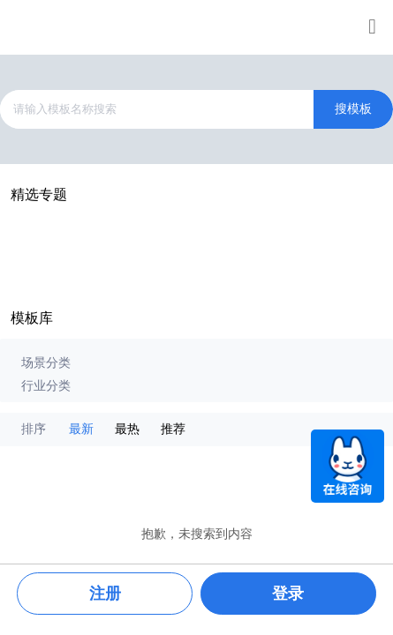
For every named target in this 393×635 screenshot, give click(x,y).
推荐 (173, 429)
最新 (81, 429)
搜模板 (353, 109)
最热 (127, 429)
